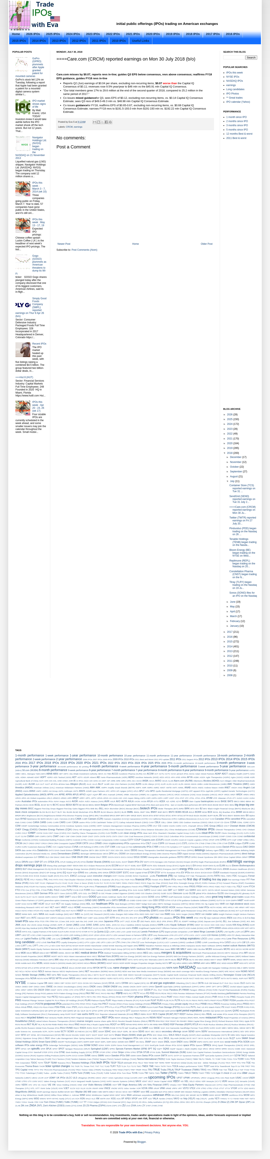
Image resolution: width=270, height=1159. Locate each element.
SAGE (157, 1028)
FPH (69, 886)
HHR (222, 904)
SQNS (166, 1048)
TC (213, 1059)
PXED (233, 1007)
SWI (128, 1055)
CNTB (102, 836)
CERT (99, 826)
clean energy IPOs (133, 833)
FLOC (71, 883)
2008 (230, 675)
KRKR (218, 928)
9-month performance (217, 770)
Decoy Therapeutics (147, 850)
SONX (101, 1045)
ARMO (64, 798)
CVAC (49, 847)
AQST (89, 794)
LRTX (103, 942)
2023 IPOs (93, 34)
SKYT (194, 1038)
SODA (246, 1041)
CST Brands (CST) (173, 843)
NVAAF (179, 978)
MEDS (140, 953)
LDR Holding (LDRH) (78, 935)
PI (225, 997)
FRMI (186, 886)
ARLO (49, 798)
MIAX (89, 956)
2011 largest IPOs (190, 759)
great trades (237, 897)
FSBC (217, 886)
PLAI (57, 1000)
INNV (178, 914)
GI (100, 893)
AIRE (118, 781)
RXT (101, 1028)
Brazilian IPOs (229, 812)
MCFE (227, 949)
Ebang (50, 865)
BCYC (56, 805)
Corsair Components (103, 840)
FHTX (56, 879)
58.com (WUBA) (30, 770)
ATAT (182, 798)
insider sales (211, 914)
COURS (174, 840)
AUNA (252, 798)
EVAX (197, 872)
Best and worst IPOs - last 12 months (167, 805)
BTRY (174, 815)
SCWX (70, 1031)
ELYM (59, 869)
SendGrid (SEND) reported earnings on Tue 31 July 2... (242, 499)
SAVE (218, 1028)
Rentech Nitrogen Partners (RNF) (178, 1018)
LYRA (41, 946)
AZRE (172, 801)
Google (137, 897)
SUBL (158, 1052)
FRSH (199, 886)
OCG (79, 983)
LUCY (167, 942)
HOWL (219, 907)
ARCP (220, 794)
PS (40, 1007)
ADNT (37, 777)
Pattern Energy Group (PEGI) (72, 993)
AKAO (139, 781)
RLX (40, 1024)
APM (147, 791)
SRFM (218, 1049)
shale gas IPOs (144, 1035)
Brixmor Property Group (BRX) (80, 815)
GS (127, 900)
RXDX (83, 1028)
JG (179, 921)
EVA (192, 872)
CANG (23, 822)
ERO (100, 872)
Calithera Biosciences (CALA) (191, 819)
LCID (33, 935)
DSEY (31, 862)
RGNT (173, 1021)
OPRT (208, 986)
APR (56, 794)
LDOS (66, 935)
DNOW (92, 857)
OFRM (124, 983)
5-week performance (208, 766)
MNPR (226, 959)
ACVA (173, 774)
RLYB (45, 1024)
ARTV (93, 798)
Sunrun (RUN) (29, 1055)
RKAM (23, 1024)
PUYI (183, 1007)
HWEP (79, 910)
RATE (92, 1014)
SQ (154, 1048)
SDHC (108, 1031)
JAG (85, 921)
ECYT (127, 865)
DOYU (180, 857)
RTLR (195, 1024)
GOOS (144, 897)
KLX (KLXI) (116, 928)
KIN (234, 925)
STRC (108, 1052)
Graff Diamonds (175, 897)
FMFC (118, 883)
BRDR (18, 815)
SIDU (238, 1035)
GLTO (23, 897)
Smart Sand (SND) (48, 1041)
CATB (93, 822)
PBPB (119, 993)
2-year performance (69, 759)
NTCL (121, 978)
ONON (133, 986)
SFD (247, 1031)
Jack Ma (79, 921)
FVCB (76, 890)
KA (118, 925)
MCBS (209, 949)
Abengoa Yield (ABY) (36, 774)
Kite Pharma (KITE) (54, 928)
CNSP (84, 836)
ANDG (200, 787)
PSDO (51, 1007)
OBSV (57, 983)
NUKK (166, 978)
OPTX (219, 986)
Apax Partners (98, 791)
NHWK (18, 975)
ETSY (157, 872)
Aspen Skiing (133, 798)
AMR (144, 787)
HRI (236, 907)
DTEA (51, 862)
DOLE (137, 857)
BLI (64, 812)
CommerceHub (191, 836)
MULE (65, 968)
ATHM (209, 798)
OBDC (51, 983)
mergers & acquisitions (176, 952)
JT (64, 925)
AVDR (75, 801)
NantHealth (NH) (143, 968)
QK (75, 1011)
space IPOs (189, 1045)
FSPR (245, 886)
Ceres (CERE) (89, 826)
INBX (77, 914)
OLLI (231, 983)
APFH (113, 791)
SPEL (252, 1045)
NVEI (197, 978)
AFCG (167, 777)
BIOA (106, 808)
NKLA (90, 975)
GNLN (74, 897)
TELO (140, 1063)
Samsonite (175, 1028)
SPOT (61, 1048)
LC (28, 935)
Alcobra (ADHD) (211, 780)
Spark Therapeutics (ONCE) (230, 1045)
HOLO (70, 907)
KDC (213, 925)
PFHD (118, 997)
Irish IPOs (237, 918)
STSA (139, 1052)
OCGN (86, 983)
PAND (166, 990)
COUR (167, 840)
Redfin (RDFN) (63, 1018)
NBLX (239, 968)
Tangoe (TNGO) (107, 1059)
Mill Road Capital (77, 960)
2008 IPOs (107, 759)
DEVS (105, 854)
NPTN (59, 978)
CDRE (246, 822)
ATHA (197, 798)
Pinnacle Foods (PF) (245, 997)
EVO (31, 876)
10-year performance (135, 755)
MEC (77, 953)
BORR (198, 812)
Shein (160, 1035)
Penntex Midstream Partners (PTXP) (194, 993)
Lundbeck (190, 942)
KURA (66, 932)
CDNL (239, 822)
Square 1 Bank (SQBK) (186, 1049)
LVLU (233, 942)
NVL (202, 978)
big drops (240, 804)
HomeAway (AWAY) (90, 907)
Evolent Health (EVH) (49, 876)
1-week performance (57, 755)
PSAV (45, 1007)
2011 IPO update (161, 759)
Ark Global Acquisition (36, 798)
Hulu (63, 911)
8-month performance (170, 770)
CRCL (252, 840)
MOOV (116, 963)
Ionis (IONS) (99, 918)
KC (202, 925)
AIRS (129, 781)
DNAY (68, 857)
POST (252, 1000)
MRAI (178, 963)
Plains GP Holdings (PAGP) (72, 1000)
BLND (75, 812)
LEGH (96, 935)
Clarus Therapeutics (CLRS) (92, 833)
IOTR (112, 918)
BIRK (187, 808)
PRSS (246, 1004)
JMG (253, 921)
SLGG (226, 1038)
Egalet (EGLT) (186, 865)
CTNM (207, 843)
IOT (107, 918)
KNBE (135, 928)
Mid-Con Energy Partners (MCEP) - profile (192, 956)
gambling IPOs (125, 890)
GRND (88, 900)
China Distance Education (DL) (154, 829)
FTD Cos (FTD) (28, 890)
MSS (241, 963)
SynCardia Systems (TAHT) (217, 1055)
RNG (77, 1024)
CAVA (151, 822)
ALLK (89, 784)
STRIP (114, 1052)
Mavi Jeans (165, 949)
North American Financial (185, 975)
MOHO (80, 963)
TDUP (47, 1062)
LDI (61, 935)
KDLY (222, 925)
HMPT (57, 907)
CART (69, 822)
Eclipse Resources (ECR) (99, 865)
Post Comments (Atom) (84, 249)
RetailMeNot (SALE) (25, 1021)
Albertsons (198, 781)
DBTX (91, 850)
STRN (127, 1052)
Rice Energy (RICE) (209, 1021)
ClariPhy (75, 833)
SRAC (205, 1049)
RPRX (140, 1024)
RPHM (129, 1024)
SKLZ (160, 1038)
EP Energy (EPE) (54, 872)
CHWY (32, 833)
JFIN (164, 921)
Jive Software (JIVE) (237, 921)
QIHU (59, 1011)
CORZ (116, 840)
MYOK (96, 968)
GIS (143, 893)
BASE (224, 801)
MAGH (75, 946)
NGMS (244, 971)
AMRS (150, 787)
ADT (74, 777)
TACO (244, 1055)
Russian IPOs (53, 1028)
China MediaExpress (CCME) (182, 829)
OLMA (236, 983)
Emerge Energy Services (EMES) (81, 869)
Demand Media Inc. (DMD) (45, 854)
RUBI (205, 1024)
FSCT (223, 886)
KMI (123, 928)
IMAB (246, 911)
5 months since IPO (237, 129)
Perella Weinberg (218, 993)
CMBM (30, 836)
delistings (200, 850)
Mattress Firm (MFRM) (148, 949)
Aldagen (228, 781)
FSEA (229, 886)
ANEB (221, 787)
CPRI (217, 840)
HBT (35, 904)
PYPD (246, 1007)
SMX (126, 1042)
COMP (222, 836)
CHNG (239, 829)
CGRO (178, 826)
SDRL (125, 1031)
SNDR (173, 1042)
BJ (201, 808)
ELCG (228, 865)
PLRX (160, 1000)
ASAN (115, 798)
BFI (200, 805)
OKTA (201, 983)
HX (85, 911)
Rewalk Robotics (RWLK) (137, 1021)
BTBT (156, 815)
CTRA (213, 843)
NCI (17, 971)
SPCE (246, 1045)
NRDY (79, 978)
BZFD (43, 819)
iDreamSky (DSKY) (148, 910)
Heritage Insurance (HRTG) (176, 904)
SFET (17, 1035)
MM (196, 960)
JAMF (90, 921)
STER (44, 1052)
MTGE (24, 968)
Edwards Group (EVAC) (168, 865)
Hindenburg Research (25, 907)
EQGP (70, 872)
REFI (73, 1018)
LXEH (252, 942)
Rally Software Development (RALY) (31, 1014)
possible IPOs (243, 1000)
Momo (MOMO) (98, 963)
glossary (246, 893)
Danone (239, 847)
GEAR (217, 890)
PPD (77, 1004)
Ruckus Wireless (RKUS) (220, 1024)
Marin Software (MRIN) (212, 946)
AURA (18, 801)
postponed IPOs (53, 1003)
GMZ (61, 897)
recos (17, 1018)
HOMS (138, 907)
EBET (69, 865)
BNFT (143, 812)
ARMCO (56, 798)
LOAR (176, 939)
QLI (78, 1011)
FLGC (43, 883)
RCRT (149, 1014)
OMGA (37, 986)
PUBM (142, 1007)
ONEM (106, 986)
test (195, 1063)
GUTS (219, 900)
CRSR (78, 843)
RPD (123, 1024)
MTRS (36, 968)
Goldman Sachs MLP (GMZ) (121, 897)
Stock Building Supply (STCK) (79, 1052)
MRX (213, 963)
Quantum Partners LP (140, 1011)
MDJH (29, 953)
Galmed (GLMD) (103, 890)
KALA (123, 925)
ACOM (150, 773)
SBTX (248, 1028)
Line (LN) (56, 939)
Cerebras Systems (74, 826)
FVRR (87, 890)
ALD (222, 781)
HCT (58, 904)
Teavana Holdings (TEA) (83, 1062)
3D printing (84, 766)
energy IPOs (186, 869)
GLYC (35, 897)
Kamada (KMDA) (149, 925)
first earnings (234, 879)
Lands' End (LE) (133, 932)
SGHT (94, 1035)
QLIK (83, 1011)
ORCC (226, 986)
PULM (149, 1007)
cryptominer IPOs (137, 843)
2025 (230, 419)
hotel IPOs (204, 907)
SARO (212, 1028)
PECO (170, 993)
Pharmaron (155, 997)
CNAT (56, 836)
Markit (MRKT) (22, 949)
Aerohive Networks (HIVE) (147, 777)
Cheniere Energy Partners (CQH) (55, 829)
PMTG (201, 1000)
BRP (118, 815)
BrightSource (49, 815)
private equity (181, 1004)
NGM (238, 971)
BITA (192, 808)
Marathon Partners (154, 946)
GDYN (211, 890)
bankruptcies (207, 801)
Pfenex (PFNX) (108, 997)
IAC (101, 911)
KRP (242, 928)
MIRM (119, 959)
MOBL (39, 963)
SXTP (176, 1055)
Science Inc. (26, 1031)
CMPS (43, 836)
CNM (72, 836)
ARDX (239, 794)
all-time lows (64, 784)
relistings (124, 1018)
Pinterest (26, 1000)
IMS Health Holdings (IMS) (57, 914)
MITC (130, 960)
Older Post (206, 243)
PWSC (218, 1007)
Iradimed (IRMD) (218, 918)
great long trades (221, 896)
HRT (247, 907)
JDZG (153, 921)
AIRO (123, 781)
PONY (226, 1000)
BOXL (215, 812)
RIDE (236, 1021)
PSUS (86, 1007)
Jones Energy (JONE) (47, 925)
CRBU (246, 840)
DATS (51, 850)
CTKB (201, 843)
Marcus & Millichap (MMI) (174, 946)
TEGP (113, 1062)
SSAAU (231, 1049)
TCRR (241, 1059)
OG (147, 983)
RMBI (54, 1024)
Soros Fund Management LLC (130, 1045)
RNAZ (71, 1024)
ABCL (23, 774)
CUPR (245, 843)
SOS (147, 1045)
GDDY (181, 890)
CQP (234, 840)
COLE (166, 836)
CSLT (148, 843)
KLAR (85, 928)
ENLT (202, 869)
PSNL (63, 1007)
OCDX (68, 983)
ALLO (94, 784)
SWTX (164, 1055)
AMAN (193, 784)
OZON (147, 990)
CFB (149, 826)
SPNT (55, 1049)
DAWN (76, 850)
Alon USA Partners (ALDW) (122, 784)
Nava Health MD (204, 968)
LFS (176, 935)
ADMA (23, 777)
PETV (83, 997)
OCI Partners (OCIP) (98, 983)
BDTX (76, 805)
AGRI (252, 777)
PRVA (17, 1007)
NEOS (62, 971)
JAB (67, 921)
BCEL (37, 805)
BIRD (181, 808)
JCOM (133, 921)
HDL (88, 904)
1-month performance (29, 755)
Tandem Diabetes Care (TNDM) (85, 1059)
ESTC (126, 872)
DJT (36, 857)
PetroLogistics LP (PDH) (69, 997)
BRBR (239, 812)
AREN (246, 794)
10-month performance (110, 755)
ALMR (107, 784)
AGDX (202, 777)
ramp (62, 1014)
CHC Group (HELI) (213, 826)
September (236, 471)
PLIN (142, 1000)
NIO (49, 975)
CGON (172, 826)
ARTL (87, 798)
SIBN (232, 1035)
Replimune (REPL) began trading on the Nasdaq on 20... (242, 563)
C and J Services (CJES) (64, 819)
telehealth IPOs (130, 1063)
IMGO (18, 914)
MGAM (252, 953)
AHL (55, 781)
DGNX (122, 853)
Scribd (57, 1031)
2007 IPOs (97, 759)
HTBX (30, 911)
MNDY (220, 960)
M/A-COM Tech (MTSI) (62, 946)
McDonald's (218, 949)
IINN (210, 911)
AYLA (150, 801)
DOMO (144, 857)
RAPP (68, 1014)
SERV (204, 1031)
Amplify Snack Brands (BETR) (121, 787)
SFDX (252, 1031)
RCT (176, 1014)
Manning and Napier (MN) (126, 946)
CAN (212, 819)
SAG (151, 1028)
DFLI (116, 854)
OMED (25, 986)
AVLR (112, 801)
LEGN (102, 935)
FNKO (137, 883)
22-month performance (205, 763)
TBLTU (201, 1059)
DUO (113, 862)
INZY (85, 918)
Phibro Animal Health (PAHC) (198, 997)
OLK (226, 983)
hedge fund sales (149, 904)
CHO (244, 829)
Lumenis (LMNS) (177, 942)
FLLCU (58, 883)
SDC (95, 1031)
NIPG (54, 975)
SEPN (198, 1031)
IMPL (30, 914)
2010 (230, 665)
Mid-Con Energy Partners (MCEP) (158, 956)
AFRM (183, 777)
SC (253, 1028)
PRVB (23, 1007)
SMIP (91, 1042)
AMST (162, 787)
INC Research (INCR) (99, 914)
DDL (121, 850)
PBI (108, 993)
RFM (157, 1021)
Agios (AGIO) (237, 777)
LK (148, 938)
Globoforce (212, 893)
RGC (162, 1021)
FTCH (252, 886)
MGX (66, 956)
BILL (101, 808)
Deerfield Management (166, 850)
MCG (233, 949)
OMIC (43, 986)
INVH (74, 918)
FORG (205, 883)
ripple (247, 1021)
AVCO (68, 801)
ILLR (241, 911)
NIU (59, 975)
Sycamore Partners (191, 1055)
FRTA (205, 886)
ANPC (39, 791)
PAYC (98, 993)
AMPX (138, 787)
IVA (56, 921)
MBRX (190, 949)
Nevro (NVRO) (115, 971)
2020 (230, 443)
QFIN (50, 1011)
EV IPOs (185, 872)
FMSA (125, 883)
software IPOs (22, 1045)
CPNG (205, 840)
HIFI (227, 904)
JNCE (23, 925)
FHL (46, 879)
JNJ (29, 925)
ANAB (187, 787)
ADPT (43, 777)
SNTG (206, 1042)
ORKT (24, 990)
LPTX (87, 942)
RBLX (137, 1014)
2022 (230, 433)
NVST (217, 978)
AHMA (65, 781)
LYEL (29, 946)
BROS (112, 815)
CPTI (229, 840)
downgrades (153, 857)
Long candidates (235, 89)
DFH (111, 853)
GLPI (252, 893)
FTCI (17, 890)
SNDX (179, 1041)
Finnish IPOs (157, 879)
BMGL (137, 812)
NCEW (252, 968)
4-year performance (154, 766)
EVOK (37, 876)
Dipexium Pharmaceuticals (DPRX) (225, 854)
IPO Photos (232, 93)
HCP (53, 904)
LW (243, 942)
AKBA (145, 780)
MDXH (68, 953)
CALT (206, 819)
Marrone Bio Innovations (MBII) (64, 949)
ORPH (30, 990)
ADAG (191, 774)
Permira (243, 993)
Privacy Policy (168, 1004)
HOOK (172, 907)
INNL (173, 914)
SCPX (51, 1031)
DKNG (41, 857)
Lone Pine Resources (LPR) (241, 938)
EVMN (25, 876)
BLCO (48, 812)
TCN (235, 1059)
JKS (248, 921)
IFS (172, 911)
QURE (235, 1010)
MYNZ (90, 968)
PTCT (101, 1007)
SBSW (242, 1028)
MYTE (103, 968)
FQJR (86, 886)
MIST (125, 959)
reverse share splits (102, 1021)
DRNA (252, 857)
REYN (152, 1021)
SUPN (69, 1055)
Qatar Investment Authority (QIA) (29, 1011)
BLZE (124, 812)
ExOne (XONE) (125, 876)
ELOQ (48, 869)
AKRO (158, 780)
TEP (156, 1063)
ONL (120, 986)
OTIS (76, 990)
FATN (217, 876)
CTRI (219, 843)
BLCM (42, 812)
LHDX (229, 935)
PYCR (240, 1007)
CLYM (23, 836)
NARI (175, 968)
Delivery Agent (212, 850)
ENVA (226, 869)
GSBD (132, 900)
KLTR (107, 928)
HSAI (252, 907)
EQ (64, 872)
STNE (62, 1052)
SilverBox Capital (108, 1038)
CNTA (96, 836)
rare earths (82, 1014)
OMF (30, 986)
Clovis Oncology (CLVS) (232, 833)
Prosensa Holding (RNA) (231, 1004)
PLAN (87, 1000)
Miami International (77, 956)
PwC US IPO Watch (205, 1007)
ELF (25, 869)
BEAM (85, 805)
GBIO (159, 890)
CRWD (98, 843)
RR (151, 1024)
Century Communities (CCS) (52, 826)
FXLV (93, 890)
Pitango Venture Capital (40, 1000)
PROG (210, 1004)
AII (99, 781)
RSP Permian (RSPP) (181, 1024)
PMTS (207, 1000)
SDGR (101, 1031)
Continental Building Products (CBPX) (55, 840)
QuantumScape (158, 1011)
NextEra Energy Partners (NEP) (210, 971)
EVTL (67, 876)
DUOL (118, 862)
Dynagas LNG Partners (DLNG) (169, 862)
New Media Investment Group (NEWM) (153, 971)
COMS (228, 836)
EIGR (205, 865)
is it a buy (250, 918)
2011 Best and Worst (144, 759)
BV (220, 815)
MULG (72, 968)
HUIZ (58, 910)
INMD (167, 914)
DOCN (111, 857)
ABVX (100, 774)
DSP (37, 862)
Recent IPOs (39, 343)
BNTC (165, 812)
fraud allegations (123, 886)
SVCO (74, 1055)
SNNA (186, 1042)
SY (181, 1055)
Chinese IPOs (205, 829)
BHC (227, 805)
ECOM (115, 865)
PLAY (108, 1000)
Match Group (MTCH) (120, 949)
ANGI (240, 787)
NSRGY (103, 978)
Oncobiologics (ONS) (72, 986)
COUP (137, 840)
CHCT (226, 826)
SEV (242, 1031)
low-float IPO (53, 942)
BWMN (237, 815)
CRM (56, 843)
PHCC (176, 997)
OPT (214, 986)
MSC (219, 963)
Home (16, 34)
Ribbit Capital (194, 1021)
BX (247, 815)
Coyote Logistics (194, 840)
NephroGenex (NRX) (75, 971)
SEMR (185, 1031)
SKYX (200, 1038)
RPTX (146, 1024)
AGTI (41, 781)
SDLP (119, 1031)
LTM (128, 942)
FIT (248, 879)
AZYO (178, 801)
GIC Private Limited (110, 893)
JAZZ (127, 921)
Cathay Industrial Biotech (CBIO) (133, 822)
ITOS (42, 921)
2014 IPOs (39, 40)
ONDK (92, 986)
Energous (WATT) (171, 869)
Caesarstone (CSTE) (138, 819)
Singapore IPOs (130, 1038)
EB (44, 865)
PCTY (137, 993)
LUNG (198, 942)
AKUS (164, 781)
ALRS (138, 784)
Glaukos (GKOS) (152, 893)
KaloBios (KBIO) (134, 925)
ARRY (82, 798)
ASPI (148, 798)
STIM (56, 1052)
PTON (130, 1007)
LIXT (139, 939)
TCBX (224, 1059)
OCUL (111, 983)
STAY (30, 1052)
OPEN (151, 986)
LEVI (150, 935)
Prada (94, 1004)
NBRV (245, 968)
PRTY (252, 1004)
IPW (201, 918)
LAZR (237, 932)
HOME (77, 907)
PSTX (80, 1007)
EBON (76, 865)
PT (97, 1007)
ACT (156, 774)
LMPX (164, 938)
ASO (125, 798)
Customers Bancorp (36, 847)
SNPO (199, 1042)
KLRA (101, 928)
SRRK (224, 1049)
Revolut (121, 1021)
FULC (57, 890)
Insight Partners (226, 914)
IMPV (35, 914)
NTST (145, 978)
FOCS (143, 883)
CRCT (25, 843)
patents (50, 993)
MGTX (60, 956)
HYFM (90, 911)
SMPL (103, 1042)
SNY (211, 1042)
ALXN (168, 784)
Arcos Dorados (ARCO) (206, 794)
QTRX (100, 1011)
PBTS (125, 993)
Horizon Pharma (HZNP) (187, 907)
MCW (17, 953)
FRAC (92, 886)
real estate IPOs (220, 1014)
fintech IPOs (170, 879)
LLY (151, 939)
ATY (234, 798)
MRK (190, 963)
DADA (213, 847)
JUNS (96, 925)
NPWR (65, 978)
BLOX (97, 812)
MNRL (233, 960)
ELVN (53, 869)
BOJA (185, 812)
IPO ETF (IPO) (136, 918)
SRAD (212, 1049)
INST (23, 918)
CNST (90, 836)
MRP (203, 963)
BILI (97, 808)
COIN (160, 836)
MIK (57, 959)
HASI (23, 904)
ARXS (105, 798)
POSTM (39, 1004)
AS (110, 798)
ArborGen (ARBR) (138, 794)
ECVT (121, 865)
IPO (127, 918)
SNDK (160, 1042)
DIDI (179, 853)
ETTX (163, 872)
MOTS (165, 963)
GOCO (85, 897)
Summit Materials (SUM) (174, 1052)
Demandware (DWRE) (69, 853)
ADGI (252, 774)
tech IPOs (103, 1062)
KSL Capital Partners (37, 932)
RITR (252, 1021)
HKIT (47, 907)
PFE (99, 997)
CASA (75, 822)
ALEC (25, 784)
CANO (29, 822)
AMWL (181, 787)
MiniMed (111, 960)
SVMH (81, 1055)
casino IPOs (84, 822)
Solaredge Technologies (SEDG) (63, 1045)
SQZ (200, 1049)
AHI (50, 781)
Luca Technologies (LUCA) (152, 942)
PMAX (194, 1000)
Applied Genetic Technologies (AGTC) (238, 791)
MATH (133, 949)
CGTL (185, 826)
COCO (154, 836)
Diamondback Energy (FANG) (143, 854)
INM (162, 914)
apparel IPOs (199, 791)
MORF (127, 963)
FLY (101, 883)
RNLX (89, 1024)
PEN (175, 993)
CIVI (69, 833)
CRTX (85, 843)
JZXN (114, 925)
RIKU (241, 1021)
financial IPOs (143, 879)
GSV (150, 900)
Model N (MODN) (57, 963)
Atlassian (222, 798)
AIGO (86, 781)
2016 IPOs (233, 34)
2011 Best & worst (236, 138)
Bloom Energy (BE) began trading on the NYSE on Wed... (242, 553)
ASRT (165, 798)
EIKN (210, 865)
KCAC (207, 925)
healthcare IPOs (105, 903)
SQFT (159, 1049)
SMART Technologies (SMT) (70, 1042)
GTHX (168, 900)
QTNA (94, 1011)
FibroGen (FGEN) (84, 879)
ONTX (145, 986)
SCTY (64, 1031)
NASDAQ (187, 967)
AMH (92, 787)
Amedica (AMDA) (24, 787)
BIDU (232, 805)
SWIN (139, 1055)
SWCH (108, 1055)
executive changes (102, 876)
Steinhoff (37, 1052)
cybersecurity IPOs (142, 847)
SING (119, 1038)
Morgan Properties (139, 963)
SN (137, 1042)
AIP (108, 781)
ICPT (131, 911)
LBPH (246, 931)
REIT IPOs (108, 1017)
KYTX (90, 932)
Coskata (123, 840)
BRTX (123, 815)
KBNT (197, 925)
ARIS (23, 798)
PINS (18, 1000)
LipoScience (90, 939)
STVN (152, 1052)
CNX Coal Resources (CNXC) (137, 836)
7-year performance (146, 770)
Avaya (62, 801)
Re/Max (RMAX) (194, 1014)
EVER (216, 872)
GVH (228, 900)
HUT (68, 911)
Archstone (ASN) (188, 794)
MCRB (245, 949)
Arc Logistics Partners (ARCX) (160, 794)
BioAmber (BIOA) (117, 808)
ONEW (113, 986)
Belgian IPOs (107, 805)
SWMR (157, 1055)
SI (229, 1035)
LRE (98, 942)
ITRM (51, 921)
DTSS (83, 862)
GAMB (115, 890)
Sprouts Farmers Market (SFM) (131, 1048)
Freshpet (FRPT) (158, 886)
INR (203, 914)
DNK (86, 857)
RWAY (76, 1028)
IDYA (167, 910)
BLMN (69, 812)
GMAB (41, 897)
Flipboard (50, 883)
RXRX (89, 1028)
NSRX (110, 978)
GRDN (208, 897)
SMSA (114, 1042)
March (234, 616)
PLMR (147, 1000)
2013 (230, 651)
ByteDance (32, 819)
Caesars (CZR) (95, 819)
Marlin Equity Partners (40, 949)
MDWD (54, 953)
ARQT (76, 798)
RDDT (183, 1014)
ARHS (18, 798)
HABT (240, 900)
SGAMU (75, 1035)
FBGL (223, 876)
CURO (18, 847)
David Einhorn (66, 850)
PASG (43, 993)
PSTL (75, 1007)
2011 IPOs (99, 40)
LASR (190, 932)
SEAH (135, 1031)
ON (54, 986)
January (234, 625)
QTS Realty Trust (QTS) (114, 1011)
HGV (217, 904)
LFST (180, 935)
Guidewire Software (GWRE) (203, 900)
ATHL (203, 798)
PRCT (105, 1004)
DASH (252, 847)
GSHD (139, 900)
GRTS (108, 900)
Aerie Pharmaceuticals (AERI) (114, 777)
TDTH (40, 1063)
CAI (150, 819)
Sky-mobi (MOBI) (177, 1038)
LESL (144, 935)
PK (53, 1000)
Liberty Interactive (242, 935)
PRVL (30, 1007)
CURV (24, 847)
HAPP (252, 900)
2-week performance (44, 759)
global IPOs (201, 893)
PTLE (117, 1007)
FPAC (63, 886)
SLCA (213, 1038)
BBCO (236, 801)
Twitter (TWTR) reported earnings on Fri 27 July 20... (242, 520)
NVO (207, 978)
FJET (37, 883)
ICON (125, 911)
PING (233, 997)
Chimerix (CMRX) (132, 829)
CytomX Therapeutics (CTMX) (196, 847)
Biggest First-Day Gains (67, 808)
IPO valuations (166, 918)
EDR (144, 865)
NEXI (192, 971)
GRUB (122, 900)
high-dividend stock (239, 904)
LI (233, 935)
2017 (230, 631)
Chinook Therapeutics (225, 829)
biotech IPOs (148, 808)
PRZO (36, 1007)
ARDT (233, 794)
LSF (113, 942)
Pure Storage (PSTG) (169, 1007)
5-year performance (233, 766)
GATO (147, 890)
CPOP (211, 840)
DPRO (194, 857)
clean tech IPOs (150, 833)
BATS (230, 801)
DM (51, 857)
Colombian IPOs (177, 836)
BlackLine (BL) (248, 808)
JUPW (102, 925)
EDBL (133, 865)
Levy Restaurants (161, 935)
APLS (136, 791)
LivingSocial (126, 939)
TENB (151, 1063)
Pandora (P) (175, 990)
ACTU (161, 774)
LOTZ (38, 942)
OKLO (194, 983)
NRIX (90, 978)
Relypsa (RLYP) (142, 1018)
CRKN (50, 843)
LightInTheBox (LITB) (34, 938)
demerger (85, 854)
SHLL (165, 1035)
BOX (210, 812)
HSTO (24, 911)
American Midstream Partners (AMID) (72, 787)
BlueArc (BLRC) (114, 812)
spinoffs (35, 1048)
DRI (215, 857)
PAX (88, 993)
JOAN (33, 925)
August (234, 476)
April (233, 611)
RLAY (35, 1024)
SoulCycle (154, 1045)
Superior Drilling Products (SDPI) (50, 1055)
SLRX (238, 1038)
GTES (161, 900)
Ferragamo (243, 876)
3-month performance (231, 762)
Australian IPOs (29, 801)
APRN (69, 794)
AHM (59, 781)
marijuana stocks (193, 946)
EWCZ (73, 876)
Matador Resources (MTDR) (97, 949)
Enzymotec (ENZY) (37, 872)
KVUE (72, 932)
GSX (155, 900)
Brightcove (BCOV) (35, 815)
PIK (227, 997)
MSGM (230, 963)
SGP (106, 1035)
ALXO (175, 784)
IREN (229, 918)
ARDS (227, 794)
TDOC (34, 1062)
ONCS (86, 986)
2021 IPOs (133, 34)
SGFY (88, 1035)
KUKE (54, 932)
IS (243, 918)
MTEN (18, 968)
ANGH (234, 787)
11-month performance (158, 755)
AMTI (174, 787)
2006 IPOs (87, 759)
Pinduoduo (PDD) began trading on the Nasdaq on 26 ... (243, 531)
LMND (157, 938)
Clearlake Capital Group (178, 833)
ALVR (163, 784)
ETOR (151, 872)
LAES (117, 932)
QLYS (88, 1011)
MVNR (78, 968)
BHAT (221, 805)
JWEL (108, 925)
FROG (192, 886)
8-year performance (193, 770)
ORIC (17, 990)
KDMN (229, 925)
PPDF (82, 1004)
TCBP (218, 1059)
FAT (188, 876)
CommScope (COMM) (208, 836)
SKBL (154, 1038)
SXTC (170, 1055)
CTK (196, 843)
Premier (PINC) (116, 1004)
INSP (17, 918)
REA (204, 1014)
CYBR (155, 847)
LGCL (191, 935)
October (234, 466)
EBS (81, 865)
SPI (29, 1049)
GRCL (202, 897)
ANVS (82, 791)
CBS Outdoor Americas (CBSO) (193, 822)
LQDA (92, 942)
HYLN (96, 911)
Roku (107, 1024)
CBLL (163, 822)
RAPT (74, 1014)
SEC (153, 1031)
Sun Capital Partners (202, 1052)
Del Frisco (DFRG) (185, 850)
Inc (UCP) (85, 914)
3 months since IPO (237, 125)
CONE (240, 836)
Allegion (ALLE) (78, 784)
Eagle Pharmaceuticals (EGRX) (213, 862)
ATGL (191, 798)
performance (232, 993)
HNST (64, 907)
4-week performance (129, 766)
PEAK (164, 993)
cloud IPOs (208, 833)
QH (55, 1011)
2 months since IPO (237, 121)
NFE (227, 971)
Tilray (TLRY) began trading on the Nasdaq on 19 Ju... (243, 585)
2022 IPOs (113, 34)
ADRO (50, 777)
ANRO (45, 791)
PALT (160, 990)
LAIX (123, 932)
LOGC (210, 939)
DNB (74, 857)
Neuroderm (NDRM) (99, 971)
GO (79, 897)
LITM (118, 939)
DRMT (245, 857)
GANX (140, 890)
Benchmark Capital (122, 805)
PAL (155, 990)
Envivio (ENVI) (21, 872)
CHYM (39, 833)
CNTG (109, 836)
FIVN (31, 883)
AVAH (56, 801)
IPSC (196, 918)
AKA (134, 781)
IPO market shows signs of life (39, 103)
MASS (82, 949)
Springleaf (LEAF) (100, 1048)
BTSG (180, 815)
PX (223, 1007)
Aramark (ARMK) (115, 794)
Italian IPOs (34, 921)
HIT (42, 907)
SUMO (190, 1052)
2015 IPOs (19, 40)
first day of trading (199, 879)
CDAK (226, 822)
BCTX (49, 805)
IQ (205, 918)
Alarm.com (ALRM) (183, 780)
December (236, 457)
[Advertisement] (151, 12)
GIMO (138, 893)
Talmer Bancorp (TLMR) (40, 1059)
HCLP (47, 904)
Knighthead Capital (147, 928)
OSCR (41, 990)
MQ (174, 963)
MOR (122, 963)
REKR (117, 1018)
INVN (79, 918)
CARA (36, 822)
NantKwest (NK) (158, 968)
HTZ (41, 911)
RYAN (106, 1028)
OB (45, 983)
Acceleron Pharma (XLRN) (130, 774)
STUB (146, 1052)
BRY (129, 815)
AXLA (131, 801)
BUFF (210, 815)
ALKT (47, 784)
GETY (57, 893)
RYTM (119, 1028)
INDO (142, 914)
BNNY (154, 812)
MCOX (239, 949)
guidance (186, 900)
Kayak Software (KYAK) (182, 925)
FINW (179, 879)
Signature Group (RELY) (33, 1038)
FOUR (32, 886)
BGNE (215, 805)
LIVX (134, 939)
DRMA (238, 857)
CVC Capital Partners (62, 847)
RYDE (112, 1028)
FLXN (96, 883)
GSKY (145, 900)
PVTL (193, 1007)
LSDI (108, 942)
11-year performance (181, 755)
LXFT (24, 945)
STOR (102, 1052)
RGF (168, 1021)
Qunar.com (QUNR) (223, 1011)
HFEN (198, 904)
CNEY (62, 836)
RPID (135, 1024)
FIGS (132, 879)
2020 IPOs (153, 34)
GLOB (192, 893)
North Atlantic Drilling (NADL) (210, 975)
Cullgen (238, 843)
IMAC (252, 911)
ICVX (136, 911)
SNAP (148, 1041)
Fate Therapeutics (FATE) (201, 876)
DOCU (124, 857)
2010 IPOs (119, 40)
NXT (246, 978)
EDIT (139, 865)
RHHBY (183, 1021)
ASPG (143, 798)
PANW (185, 990)
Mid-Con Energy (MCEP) (131, 956)
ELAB (216, 865)
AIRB (112, 781)
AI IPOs (79, 781)
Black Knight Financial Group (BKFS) (224, 808)
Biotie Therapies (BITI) (168, 808)
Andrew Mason (211, 787)
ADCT (225, 773)
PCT (131, 993)
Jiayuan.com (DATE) (213, 921)
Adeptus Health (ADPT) (238, 774)
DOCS (117, 857)
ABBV (18, 774)
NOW (45, 978)
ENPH (209, 869)
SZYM (237, 1055)
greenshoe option (52, 900)
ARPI (69, 798)
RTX (201, 1024)
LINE (48, 938)
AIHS (95, 781)
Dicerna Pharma (169, 854)
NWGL (235, 978)
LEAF (90, 935)
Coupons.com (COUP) (152, 840)
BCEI (31, 805)
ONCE (60, 986)
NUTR (172, 978)
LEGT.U (109, 935)
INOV (198, 914)
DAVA (57, 850)
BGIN (210, 805)
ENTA (219, 869)
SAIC (163, 1028)
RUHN (24, 1028)
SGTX (111, 1035)
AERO (131, 777)
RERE (202, 1018)
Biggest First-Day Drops (45, 808)
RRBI (155, 1024)
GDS (199, 890)
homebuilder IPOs (108, 907)
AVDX (81, 801)
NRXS (96, 978)
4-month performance (104, 766)
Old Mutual (214, 983)
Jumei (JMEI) (72, 925)
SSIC (243, 1049)
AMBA (200, 784)
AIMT (103, 781)
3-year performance (43, 766)
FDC (234, 876)
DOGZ (130, 857)
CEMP (24, 826)
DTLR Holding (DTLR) (70, 862)
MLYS (191, 960)
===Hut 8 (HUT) (24, 377)
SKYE (189, 1038)
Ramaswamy (53, 1014)
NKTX (96, 975)
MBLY (183, 949)
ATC (187, 798)
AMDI (252, 784)
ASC (120, 798)
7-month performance (123, 770)
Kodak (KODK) (197, 928)
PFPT (124, 997)
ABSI (55, 773)
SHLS (171, 1035)
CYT (180, 847)
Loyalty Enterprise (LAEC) (72, 942)
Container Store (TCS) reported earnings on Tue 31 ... (242, 488)
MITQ (141, 960)
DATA (18, 850)
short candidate (203, 1035)
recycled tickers (35, 1017)
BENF (134, 805)
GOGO (92, 896)
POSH (233, 1000)
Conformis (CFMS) (30, 840)
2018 (230, 453)
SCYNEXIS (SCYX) (83, 1031)
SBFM (230, 1028)
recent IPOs (233, 1014)
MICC (94, 956)
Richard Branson (225, 1021)
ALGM (31, 784)
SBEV (224, 1028)
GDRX (192, 890)
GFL (75, 893)
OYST (140, 990)
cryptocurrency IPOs (119, 843)
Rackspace (244, 1011)
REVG (114, 1021)
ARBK (126, 794)
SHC (155, 1035)
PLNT (153, 1000)
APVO (82, 794)
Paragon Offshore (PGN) (201, 990)
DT (41, 862)
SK (150, 1038)
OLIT (221, 983)
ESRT (119, 872)
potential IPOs (68, 1004)
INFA (147, 914)
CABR (85, 819)
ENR (214, 869)
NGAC (232, 971)
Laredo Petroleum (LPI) (152, 931)
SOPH (113, 1045)
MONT (109, 963)
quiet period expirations (189, 1010)
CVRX (101, 847)
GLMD (186, 893)
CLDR (120, 833)
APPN (50, 794)
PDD (152, 993)
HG (202, 904)
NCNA (28, 971)
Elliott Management (36, 869)
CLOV (218, 833)
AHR (71, 781)
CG (159, 826)
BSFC (139, 815)
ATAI (177, 798)
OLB (206, 983)
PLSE (166, 1000)
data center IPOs (29, 850)
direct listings (248, 853)
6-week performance (78, 770)
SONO (94, 1045)
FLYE (106, 883)
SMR (109, 1042)
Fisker (243, 879)
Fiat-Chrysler (70, 879)
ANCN (194, 787)
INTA (28, 918)
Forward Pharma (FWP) (233, 883)
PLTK (171, 1000)
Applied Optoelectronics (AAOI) (30, 794)
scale (17, 1031)
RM (49, 1024)
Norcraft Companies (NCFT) (147, 975)
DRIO (220, 857)
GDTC (204, 890)
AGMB (246, 777)
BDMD (62, 805)
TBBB (195, 1059)
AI (74, 780)
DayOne (84, 850)
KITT (66, 928)
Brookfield (104, 815)
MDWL (61, 953)
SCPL (45, 1031)
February (235, 621)
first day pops (219, 879)
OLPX (248, 983)
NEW (124, 971)
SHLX (178, 1035)
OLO (242, 983)
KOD (188, 928)
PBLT (113, 993)
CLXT (17, 836)
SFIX (23, 1035)
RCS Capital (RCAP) (163, 1014)
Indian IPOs (133, 914)
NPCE (52, 978)
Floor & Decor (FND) (83, 883)
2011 (230, 660)
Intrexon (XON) (64, 918)
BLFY (60, 812)
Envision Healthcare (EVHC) (242, 869)
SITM (146, 1038)
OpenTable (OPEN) (171, 986)
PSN (57, 1007)
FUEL (50, 890)
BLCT (54, 812)
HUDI (52, 911)
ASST (171, 798)
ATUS (229, 798)
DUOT (124, 862)
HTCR (36, 911)
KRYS (24, 932)
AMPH (104, 787)
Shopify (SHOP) (189, 1035)
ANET (227, 787)
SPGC (24, 1049)
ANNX (32, 791)
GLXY (29, 897)
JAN (95, 921)
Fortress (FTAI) (215, 883)
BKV (205, 808)
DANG (219, 847)
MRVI (207, 963)
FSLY (239, 886)
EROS (112, 872)
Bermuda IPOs (143, 805)
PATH (56, 993)
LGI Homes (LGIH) (216, 935)
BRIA (23, 815)
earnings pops (32, 865)
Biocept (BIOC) (133, 808)
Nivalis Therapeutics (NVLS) (74, 975)
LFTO (186, 935)
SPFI (17, 1048)
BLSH (103, 812)
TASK (168, 1059)
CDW (18, 826)
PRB (100, 1004)
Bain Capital (194, 801)
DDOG (134, 850)
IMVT (71, 914)
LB (241, 932)
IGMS (177, 910)
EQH (75, 872)
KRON (231, 928)
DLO (47, 857)
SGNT (100, 1035)
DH (127, 854)
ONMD (126, 986)
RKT (29, 1024)
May (232, 606)
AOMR (89, 791)
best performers (191, 805)
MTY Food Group (53, 968)
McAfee (201, 949)
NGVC (251, 971)
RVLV (63, 1028)
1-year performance (83, 755)
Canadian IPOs (222, 819)
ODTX (118, 983)
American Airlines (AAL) (44, 787)
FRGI (175, 886)
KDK (218, 925)
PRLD (197, 1004)
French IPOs (137, 886)
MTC (246, 963)
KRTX (252, 928)
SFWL (33, 1035)
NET (87, 971)
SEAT (147, 1031)
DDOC (127, 850)
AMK (98, 787)
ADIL (17, 777)
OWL (103, 990)
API (117, 791)
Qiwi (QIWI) (68, 1011)
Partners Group (33, 993)
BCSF (43, 805)
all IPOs (54, 784)
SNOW (192, 1041)
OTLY (82, 990)
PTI (107, 1007)
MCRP (252, 949)
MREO (185, 963)
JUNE (82, 925)
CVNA (75, 847)
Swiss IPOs (147, 1055)
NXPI (241, 978)
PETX (89, 997)
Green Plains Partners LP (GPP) (29, 900)
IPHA (118, 918)
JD (138, 921)
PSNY (69, 1007)
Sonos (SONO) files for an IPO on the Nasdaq (243, 594)
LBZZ (24, 935)
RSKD (166, 1024)
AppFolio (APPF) (213, 791)
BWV (243, 815)
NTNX (139, 978)
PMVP (213, 1000)
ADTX (80, 777)
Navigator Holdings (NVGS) (224, 968)
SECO (158, 1031)
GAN (135, 890)
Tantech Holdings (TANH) (125, 1059)
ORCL (252, 986)
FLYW (112, 883)
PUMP (155, 1007)
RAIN (252, 1011)
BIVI (197, 808)
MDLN (42, 953)
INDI (126, 914)
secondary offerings (171, 1031)
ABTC (66, 774)
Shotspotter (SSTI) (218, 1035)
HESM (192, 904)
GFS (80, 893)
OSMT (53, 990)
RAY (97, 1014)
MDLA (36, 953)
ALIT (42, 784)
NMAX (114, 975)
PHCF (182, 997)
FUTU (70, 890)
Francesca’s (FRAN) (105, 886)
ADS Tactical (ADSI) (62, 777)
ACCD (115, 773)
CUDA (231, 843)
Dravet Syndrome (205, 857)
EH (194, 865)
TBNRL (208, 1059)
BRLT (97, 815)
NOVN (40, 978)
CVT (107, 847)
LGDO (204, 935)
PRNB (204, 1004)
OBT (62, 983)
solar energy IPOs (39, 1045)
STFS (50, 1052)
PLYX (188, 1000)
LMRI (170, 939)
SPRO (112, 1049)
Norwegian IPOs (22, 978)
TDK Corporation (22, 1063)
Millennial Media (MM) (96, 959)
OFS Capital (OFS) (137, 983)
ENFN (197, 869)
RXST (95, 1028)
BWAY (230, 815)
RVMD (69, 1028)
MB (178, 949)
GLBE (163, 893)
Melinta (157, 953)
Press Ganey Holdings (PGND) (136, 1004)
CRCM (69, 127)
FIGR (127, 879)
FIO (184, 879)
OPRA (202, 986)
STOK (96, 1052)
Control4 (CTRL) (80, 840)
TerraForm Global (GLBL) (182, 1063)
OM (253, 983)
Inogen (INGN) (188, 914)
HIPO (37, 907)
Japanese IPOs (111, 921)
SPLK (49, 1048)
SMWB (120, 1042)
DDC (112, 850)
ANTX (76, 791)
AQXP (95, 794)
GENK (243, 890)
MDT (48, 953)
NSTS (116, 978)
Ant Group (53, 791)
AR (100, 794)
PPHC (88, 1004)
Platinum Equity (98, 1000)
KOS (206, 928)
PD (147, 993)
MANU (142, 945)
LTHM (123, 942)
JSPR (59, 925)
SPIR (43, 1049)
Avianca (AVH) (96, 801)
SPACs (207, 1045)
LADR (112, 932)
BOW (204, 812)
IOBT (90, 918)
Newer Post (64, 243)
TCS (252, 1059)
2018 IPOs (193, 34)
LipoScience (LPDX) (106, 939)
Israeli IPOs (21, 921)
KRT (247, 928)
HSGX (18, 911)
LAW (226, 932)
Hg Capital (209, 904)
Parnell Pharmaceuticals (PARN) (232, 990)
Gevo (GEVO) (66, 893)
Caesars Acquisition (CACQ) (116, 819)
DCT (108, 850)
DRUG (18, 862)
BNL (148, 812)
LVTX (239, 942)
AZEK (162, 801)
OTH (71, 990)
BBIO (242, 801)
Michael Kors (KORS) (108, 956)
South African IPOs (167, 1045)
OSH (47, 990)
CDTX (252, 822)
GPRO (164, 897)
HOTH (213, 907)
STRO (133, 1052)
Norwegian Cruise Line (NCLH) (239, 975)
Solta (81, 1045)
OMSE (49, 986)
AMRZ (156, 787)
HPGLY (231, 907)
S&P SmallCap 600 (133, 1028)
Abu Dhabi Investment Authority (83, 774)
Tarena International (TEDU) (151, 1059)
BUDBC (203, 815)
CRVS (91, 843)
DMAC (57, 857)
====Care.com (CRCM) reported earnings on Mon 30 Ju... (242, 510)
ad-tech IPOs (182, 774)
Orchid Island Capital (239, 986)
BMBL (130, 812)
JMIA (17, 925)
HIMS (252, 904)
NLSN (108, 975)
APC (108, 791)
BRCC (252, 812)
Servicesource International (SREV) (224, 1031)
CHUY (24, 833)
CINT (50, 833)
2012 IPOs (79, 40)
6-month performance (53, 770)
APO (152, 791)
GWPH (234, 900)
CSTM (191, 843)
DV (141, 862)
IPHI (123, 918)
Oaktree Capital (36, 983)
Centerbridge (33, 826)
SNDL (167, 1041)
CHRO (18, 833)
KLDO (96, 928)
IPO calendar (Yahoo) (238, 101)
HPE (225, 907)
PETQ (55, 997)
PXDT (227, 1007)
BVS (225, 815)
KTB (49, 932)
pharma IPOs (142, 996)
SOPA (107, 1045)
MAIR (81, 946)
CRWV (105, 843)
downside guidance (168, 857)
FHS (51, 879)
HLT (52, 907)
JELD (158, 921)
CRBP (240, 840)
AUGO (239, 798)
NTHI (127, 978)
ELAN (222, 865)
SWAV (101, 1055)
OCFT (74, 983)
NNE (125, 975)
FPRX (75, 886)
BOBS (178, 812)
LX (247, 942)
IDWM (161, 911)
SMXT (132, 1041)
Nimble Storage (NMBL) (34, 975)
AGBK (196, 777)
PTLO (123, 1007)
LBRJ (252, 932)
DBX (97, 850)
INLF (157, 914)
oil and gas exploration (162, 983)
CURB (252, 843)
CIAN (45, 833)
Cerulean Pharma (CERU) (135, 826)
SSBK (238, 1049)
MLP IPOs (182, 959)
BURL (216, 815)
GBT (170, 890)
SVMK (87, 1055)
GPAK (157, 897)
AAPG (252, 770)
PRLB (191, 1004)
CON (234, 836)
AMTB (169, 787)
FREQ (146, 886)
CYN (167, 847)
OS (35, 990)
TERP (167, 1063)
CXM (118, 847)
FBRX (229, 876)
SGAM (68, 1035)
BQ (220, 812)
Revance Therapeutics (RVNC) (62, 1021)
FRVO (211, 886)
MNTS (252, 960)
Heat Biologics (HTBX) (125, 904)
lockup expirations (190, 938)
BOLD (191, 812)
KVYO (78, 932)
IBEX (109, 910)
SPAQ (214, 1045)
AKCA (151, 781)
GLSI (17, 897)
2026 (230, 414)
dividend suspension (24, 857)
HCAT (41, 904)
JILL (225, 921)
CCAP (217, 822)
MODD (46, 963)
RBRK (143, 1014)
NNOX (131, 975)
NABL (110, 968)
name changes (121, 967)
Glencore (177, 893)
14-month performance (204, 755)
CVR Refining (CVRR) (89, 847)
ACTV (167, 774)
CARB (43, 822)
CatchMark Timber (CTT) (107, 822)
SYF (202, 1055)
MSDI (224, 963)
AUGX (246, 798)
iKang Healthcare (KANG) (223, 911)
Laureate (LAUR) (214, 931)
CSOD (154, 843)
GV (223, 900)
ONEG (99, 986)
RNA (66, 1024)
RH (178, 1021)
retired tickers (42, 1021)
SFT (28, 1035)
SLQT (232, 1038)
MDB (23, 953)
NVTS (229, 978)
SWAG (94, 1055)
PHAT (170, 997)
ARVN (99, 798)
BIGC (31, 808)
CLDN (114, 833)
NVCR (185, 978)
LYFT (35, 945)
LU (137, 942)
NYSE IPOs (232, 76)
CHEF (18, 829)
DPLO (187, 857)
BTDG (162, 815)
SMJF (97, 1042)
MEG (145, 953)
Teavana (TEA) (64, 1063)
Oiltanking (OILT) (183, 983)
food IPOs (173, 883)
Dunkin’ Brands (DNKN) (98, 862)
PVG (188, 1007)
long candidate (25, 942)
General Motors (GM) (230, 890)
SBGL (236, 1028)
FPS (81, 886)
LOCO (204, 938)
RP (118, 1024)
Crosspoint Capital (67, 843)
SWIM (133, 1055)
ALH (37, 784)
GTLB (173, 900)
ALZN (180, 784)
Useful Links (140, 40)
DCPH (102, 850)
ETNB (144, 872)
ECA (86, 865)
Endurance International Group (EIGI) (118, 869)
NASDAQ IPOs (234, 80)
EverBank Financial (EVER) (232, 872)
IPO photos (150, 917)
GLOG (220, 893)
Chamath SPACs (195, 826)
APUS (76, 794)
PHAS (163, 997)
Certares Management (113, 826)
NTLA (132, 978)
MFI (246, 953)
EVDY (210, 872)
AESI (161, 777)
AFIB (178, 777)
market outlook (230, 945)
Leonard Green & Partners (129, 935)
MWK (84, 968)
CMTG (49, 836)
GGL (85, 893)
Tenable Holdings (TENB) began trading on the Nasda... (243, 542)
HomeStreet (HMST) (125, 907)
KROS (237, 928)
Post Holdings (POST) (25, 1004)
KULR (60, 932)
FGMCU (39, 879)
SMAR (245, 1038)
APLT (141, 791)
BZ (39, 819)
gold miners (102, 897)
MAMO (88, 946)
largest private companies (176, 932)
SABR (145, 1028)
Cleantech (162, 833)
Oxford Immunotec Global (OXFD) (122, 990)
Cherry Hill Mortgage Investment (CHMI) (91, 829)
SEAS (141, 1031)
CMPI (36, 836)
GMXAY (54, 897)
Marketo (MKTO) (246, 945)
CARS (62, 822)
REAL (209, 1014)
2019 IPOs (173, 34)
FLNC (64, 883)
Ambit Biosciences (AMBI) (215, 784)
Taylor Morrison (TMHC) (181, 1059)
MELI (151, 953)
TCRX (247, 1059)
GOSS (151, 897)
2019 (230, 448)
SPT (150, 1048)
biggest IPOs (84, 808)
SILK (47, 1038)
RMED (60, 1024)
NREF (85, 978)
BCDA (26, 805)
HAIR (246, 900)
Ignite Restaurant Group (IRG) (194, 911)
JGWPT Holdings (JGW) (192, 921)
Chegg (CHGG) (30, 829)
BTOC (168, 815)
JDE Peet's (145, 921)
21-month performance (184, 763)
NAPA (169, 968)
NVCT (191, 978)
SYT (232, 1055)
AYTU (156, 801)
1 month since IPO (236, 117)
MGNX (47, 956)
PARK (215, 990)
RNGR (83, 1024)
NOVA (33, 978)
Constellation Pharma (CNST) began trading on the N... (243, 574)
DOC (104, 857)
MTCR (252, 963)
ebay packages (60, 865)
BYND (23, 819)
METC (227, 953)
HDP (93, 904)
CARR (56, 822)
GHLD (95, 893)
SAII (167, 1028)
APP (191, 791)
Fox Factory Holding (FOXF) (48, 886)
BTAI (151, 815)
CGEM (165, 826)
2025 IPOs (53, 34)
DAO (245, 847)
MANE (111, 946)
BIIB (92, 808)
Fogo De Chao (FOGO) (157, 883)
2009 (230, 670)
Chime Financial (116, 829)
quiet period (170, 1011)
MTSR (42, 968)
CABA (78, 819)
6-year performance (100, 770)
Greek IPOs (249, 897)
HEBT (138, 904)
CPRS (223, 840)
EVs (62, 876)
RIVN (17, 1024)
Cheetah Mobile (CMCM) (242, 826)
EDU (155, 865)
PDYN (158, 993)
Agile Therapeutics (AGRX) (218, 777)
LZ (49, 946)
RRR (160, 1024)
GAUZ (154, 890)
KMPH (128, 928)
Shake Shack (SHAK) (125, 1035)
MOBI (17, 963)
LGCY (197, 935)
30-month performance (68, 766)
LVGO (228, 942)
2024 (230, 424)
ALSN (144, 784)
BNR (160, 812)
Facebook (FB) (164, 875)
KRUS (18, 931)
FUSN (63, 890)
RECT (23, 1018)
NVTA (223, 978)
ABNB (49, 773)
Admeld (30, 777)
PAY (93, 993)
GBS (165, 890)
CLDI (108, 833)
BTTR (186, 815)
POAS (219, 1000)
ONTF (139, 986)
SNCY (154, 1042)
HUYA (73, 911)
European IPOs (174, 872)
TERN (161, 1063)
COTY (130, 840)
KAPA (160, 925)
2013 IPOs (59, 40)
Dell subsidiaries (232, 850)
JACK (72, 921)
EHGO (199, 865)
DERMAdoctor (96, 854)
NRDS (72, 978)
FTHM (44, 890)
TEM (146, 1063)
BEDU (91, 805)
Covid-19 (182, 840)
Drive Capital (229, 857)
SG (63, 1035)
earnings (78, 127)
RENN (152, 1017)
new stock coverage (181, 971)
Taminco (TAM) (63, 1059)
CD (221, 822)
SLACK (207, 1038)
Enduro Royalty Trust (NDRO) (149, 869)
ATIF (215, 798)
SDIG (114, 1031)
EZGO (136, 876)
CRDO (31, 843)
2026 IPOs (33, 34)
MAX (173, 949)
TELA (120, 1062)
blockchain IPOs (86, 812)
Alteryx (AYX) (154, 784)
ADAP (218, 773)
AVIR (106, 801)
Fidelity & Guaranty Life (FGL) (106, 879)
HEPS (160, 904)
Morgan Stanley (155, 963)
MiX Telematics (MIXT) (154, 960)
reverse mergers (85, 1021)
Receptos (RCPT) (247, 1014)
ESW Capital (135, 872)
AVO (118, 801)
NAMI (133, 968)
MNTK (246, 960)
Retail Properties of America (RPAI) (239, 1018)
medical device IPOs (92, 952)
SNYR (216, 1042)
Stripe (121, 1052)
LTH (118, 942)
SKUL (167, 1038)
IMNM (24, 914)
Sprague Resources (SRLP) (77, 1049)
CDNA (233, 822)
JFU (176, 921)
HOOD (164, 907)
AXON (137, 801)
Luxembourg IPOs (216, 942)
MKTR (167, 960)
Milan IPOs (64, 960)
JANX (100, 921)
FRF (170, 886)
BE (80, 805)
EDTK (150, 865)
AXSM (143, 801)
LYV (46, 946)
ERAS (81, 872)
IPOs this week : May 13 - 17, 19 (38, 222)
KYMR (85, 932)
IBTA (120, 910)
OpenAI (158, 986)
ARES (252, 794)
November (236, 462)
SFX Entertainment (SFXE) (49, 1035)
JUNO (89, 925)
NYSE (20, 982)
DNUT (99, 857)
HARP (18, 904)
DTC (45, 862)
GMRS (48, 897)
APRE (62, 794)
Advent (93, 777)
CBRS (175, 822)
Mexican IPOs (237, 953)
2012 (230, 656)
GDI (187, 890)
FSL (234, 886)
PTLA (111, 1007)
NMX (120, 975)
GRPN (101, 900)
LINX (82, 939)
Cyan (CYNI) (126, 847)
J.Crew (62, 921)
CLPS (246, 833)
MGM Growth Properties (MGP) (29, 956)
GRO (94, 900)
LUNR (204, 942)
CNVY (121, 836)
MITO (136, 960)
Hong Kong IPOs (151, 907)
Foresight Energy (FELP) (190, 883)
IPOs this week (234, 72)
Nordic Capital (166, 975)
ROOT (113, 1024)
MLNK (174, 960)
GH (89, 893)
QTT (128, 1010)
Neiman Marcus (52, 971)
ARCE (177, 794)
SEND (191, 1031)
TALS (54, 1059)
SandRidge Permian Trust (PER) (194, 1028)
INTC (33, 918)
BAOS (217, 801)
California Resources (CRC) (165, 819)
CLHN (198, 833)
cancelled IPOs (238, 819)
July (232, 481)
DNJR (80, 857)
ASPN (154, 798)
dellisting (244, 850)
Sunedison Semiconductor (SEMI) (227, 1052)
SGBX (82, 1035)
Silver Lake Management (62, 1038)
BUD (191, 815)
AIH (91, 781)
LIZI (144, 938)
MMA (201, 960)
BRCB (246, 812)
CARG (50, 822)
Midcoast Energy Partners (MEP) (226, 956)
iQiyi (209, 918)
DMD (62, 857)
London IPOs (220, 939)
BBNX (248, 801)
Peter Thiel (46, 997)
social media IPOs (234, 1041)
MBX (195, 949)
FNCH (131, 883)
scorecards (37, 1031)
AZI (167, 801)
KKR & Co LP (75, 928)
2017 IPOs (213, 34)
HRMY (242, 907)
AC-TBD (107, 774)
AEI (98, 777)
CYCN (161, 847)
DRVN (25, 862)
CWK (112, 847)
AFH (173, 777)
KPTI (211, 928)
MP (170, 963)
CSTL (185, 843)
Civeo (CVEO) (60, 833)
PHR (214, 997)
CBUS (211, 822)
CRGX (44, 843)
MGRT (54, 956)
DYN (152, 862)
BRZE (134, 815)
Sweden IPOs (118, 1055)
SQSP (173, 1049)
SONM (87, 1045)
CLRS (252, 833)
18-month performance (230, 755)
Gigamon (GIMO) (126, 893)
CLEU (192, 833)
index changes (116, 914)
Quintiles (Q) (208, 1011)
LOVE (44, 942)
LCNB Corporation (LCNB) (47, 935)
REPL (196, 1018)
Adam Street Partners (204, 774)
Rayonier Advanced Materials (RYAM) (116, 1014)
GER (36, 893)
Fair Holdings (179, 876)
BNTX (172, 812)
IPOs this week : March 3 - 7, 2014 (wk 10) (39, 187)
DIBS (159, 854)
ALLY (100, 784)
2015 (230, 641)
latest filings (199, 931)
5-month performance (182, 766)
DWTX (147, 862)
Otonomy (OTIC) (93, 990)
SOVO (180, 1045)
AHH (46, 781)
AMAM (187, 784)
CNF (68, 836)
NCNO (34, 971)
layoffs (231, 932)
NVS (212, 978)
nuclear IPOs (157, 978)
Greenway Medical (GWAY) (72, 900)
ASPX (160, 798)
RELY (131, 1018)
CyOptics (174, 847)
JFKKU (170, 921)
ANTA (60, 791)
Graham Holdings (190, 897)
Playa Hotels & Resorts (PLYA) (125, 1000)
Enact (99, 869)
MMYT (213, 960)
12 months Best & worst (239, 133)
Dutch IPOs (134, 862)
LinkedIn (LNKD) (70, 938)
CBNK (169, 822)
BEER (97, 805)
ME (73, 953)
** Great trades (234, 97)
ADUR (86, 777)
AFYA (190, 777)
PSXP (92, 1007)
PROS (217, 1004)
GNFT (68, 897)
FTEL (38, 890)
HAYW (30, 904)
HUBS (46, 911)
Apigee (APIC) (126, 791)
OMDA (18, 986)
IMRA (41, 914)
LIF (21, 939)
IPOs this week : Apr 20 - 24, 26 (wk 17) (38, 406)
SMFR (86, 1042)
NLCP (102, 975)
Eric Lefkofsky (91, 872)
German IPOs (47, 893)
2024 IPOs (73, 34)
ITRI (47, 921)
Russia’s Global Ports (37, 1028)
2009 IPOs (118, 759)
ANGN (26, 791)
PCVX (143, 993)
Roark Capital (98, 1024)
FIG (122, 879)
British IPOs (61, 815)
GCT (175, 890)
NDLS (41, 971)
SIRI (141, 1038)
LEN (115, 935)
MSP (236, 963)
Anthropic (68, 791)
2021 (230, 438)
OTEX (65, 990)
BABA (185, 801)
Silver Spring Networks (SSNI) (86, 1038)
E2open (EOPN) (191, 862)
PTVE (136, 1007)
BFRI (204, 805)
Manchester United (99, 946)
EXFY (115, 876)
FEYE (26, 879)
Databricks (42, 850)
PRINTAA (156, 1003)
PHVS (220, 997)
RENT (159, 1017)
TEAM (53, 1062)
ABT (61, 774)
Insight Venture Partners (244, 914)
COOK (91, 840)
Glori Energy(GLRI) (233, 893)
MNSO (240, 960)
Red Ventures (51, 1018)
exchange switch (84, 876)
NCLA (22, 971)
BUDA (197, 815)
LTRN (133, 942)
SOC (222, 1042)
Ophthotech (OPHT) (190, 986)
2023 (230, 428)
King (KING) (243, 925)
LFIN (171, 935)
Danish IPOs (228, 847)
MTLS (30, 968)
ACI (144, 774)
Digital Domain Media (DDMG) (195, 854)
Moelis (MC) (71, 963)
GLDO (169, 893)
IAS (104, 911)
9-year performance (239, 770)
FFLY (32, 879)
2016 (230, 636)
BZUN (49, 819)
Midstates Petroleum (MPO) (42, 960)
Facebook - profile (147, 876)
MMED (207, 960)
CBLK (157, 822)
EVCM (204, 872)
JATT (122, 921)
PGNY (131, 997)
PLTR (177, 1000)
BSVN (145, 815)
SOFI (252, 1042)
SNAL (141, 1042)
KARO (167, 925)
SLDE (219, 1038)
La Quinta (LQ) (101, 931)
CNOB (78, 836)
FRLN (180, 886)
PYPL (252, 1007)
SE (130, 1031)
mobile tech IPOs (28, 963)
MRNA (196, 963)
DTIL (57, 862)
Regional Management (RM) (88, 1018)
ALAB (170, 781)
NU (149, 978)
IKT (237, 911)
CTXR (225, 843)
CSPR (161, 843)
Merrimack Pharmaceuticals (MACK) (208, 953)
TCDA (229, 1059)
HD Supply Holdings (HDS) (73, 904)
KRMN (224, 928)
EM (64, 869)
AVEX (87, 801)
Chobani (251, 829)
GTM (179, 900)
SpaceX (199, 1045)
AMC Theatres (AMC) (238, 784)
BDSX (69, 805)
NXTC (252, 978)
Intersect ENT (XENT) (47, 918)
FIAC (61, 879)
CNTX (114, 836)
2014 (230, 646)
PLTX (183, 1000)
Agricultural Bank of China (26, 781)
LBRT (18, 935)
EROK (106, 872)
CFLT (155, 826)
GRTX (115, 900)
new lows (132, 971)
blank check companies (27, 812)
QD (46, 1011)
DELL (222, 850)
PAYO (103, 993)
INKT (152, 914)
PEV (94, 997)
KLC (90, 928)
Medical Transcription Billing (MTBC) (120, 953)
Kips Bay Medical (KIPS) (33, 928)
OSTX (59, 990)
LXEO (18, 946)
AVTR (124, 801)
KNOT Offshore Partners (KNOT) (170, 928)
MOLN (87, 963)
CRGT (38, 843)
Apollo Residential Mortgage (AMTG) (172, 791)
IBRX (115, 911)
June (233, 601)
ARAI (104, 794)
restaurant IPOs (214, 1017)
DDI (117, 850)
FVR (81, 890)
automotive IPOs (45, 801)
